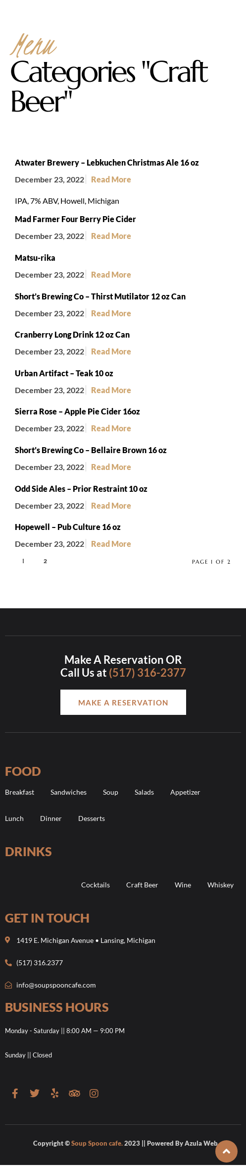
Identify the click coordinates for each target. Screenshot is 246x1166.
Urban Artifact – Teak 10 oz (64, 373)
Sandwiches (68, 792)
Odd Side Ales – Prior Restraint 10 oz (81, 488)
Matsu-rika (35, 257)
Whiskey (220, 884)
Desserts (91, 818)
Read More (111, 179)
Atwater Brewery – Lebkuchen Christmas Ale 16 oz (107, 162)
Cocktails (95, 884)
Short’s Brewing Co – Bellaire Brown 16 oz (91, 450)
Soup (110, 792)
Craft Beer (142, 884)
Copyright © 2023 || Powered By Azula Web (125, 1143)
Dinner (51, 818)
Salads (144, 792)
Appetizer (185, 792)
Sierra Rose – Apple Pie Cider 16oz (77, 411)
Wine (183, 884)
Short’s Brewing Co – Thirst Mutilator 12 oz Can (100, 296)
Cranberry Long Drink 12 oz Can (72, 334)
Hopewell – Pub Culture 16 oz (68, 526)
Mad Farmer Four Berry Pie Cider (75, 219)
